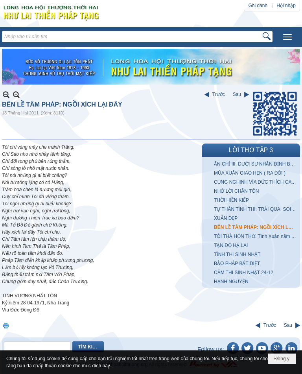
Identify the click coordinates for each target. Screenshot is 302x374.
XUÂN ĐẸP (226, 218)
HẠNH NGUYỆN (231, 281)
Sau (237, 94)
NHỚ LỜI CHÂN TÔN (236, 191)
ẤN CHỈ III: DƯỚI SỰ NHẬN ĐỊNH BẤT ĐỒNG (256, 164)
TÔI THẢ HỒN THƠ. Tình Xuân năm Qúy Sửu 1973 (256, 236)
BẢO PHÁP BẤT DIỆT (237, 263)
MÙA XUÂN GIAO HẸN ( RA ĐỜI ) (249, 173)
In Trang (6, 325)
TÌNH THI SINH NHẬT (237, 254)
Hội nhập (286, 5)
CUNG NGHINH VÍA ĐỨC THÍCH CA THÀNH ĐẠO (256, 182)
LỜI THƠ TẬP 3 (251, 150)
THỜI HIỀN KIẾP (231, 200)
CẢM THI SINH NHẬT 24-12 (243, 272)
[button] (287, 37)
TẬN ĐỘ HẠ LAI (231, 245)
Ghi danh (257, 5)
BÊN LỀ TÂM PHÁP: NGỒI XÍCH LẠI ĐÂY (256, 227)
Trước (218, 94)
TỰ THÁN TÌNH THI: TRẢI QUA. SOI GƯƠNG (256, 209)
